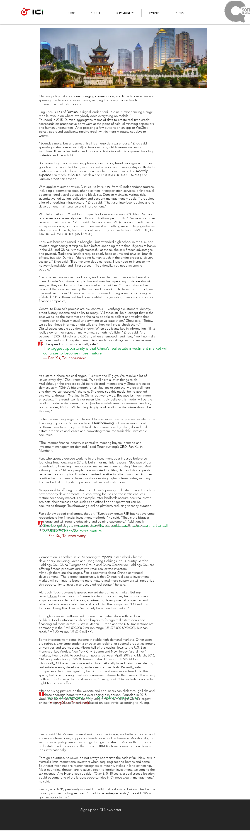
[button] (95, 13)
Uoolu (52, 596)
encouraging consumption (95, 96)
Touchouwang (104, 423)
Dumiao (72, 112)
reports (106, 557)
